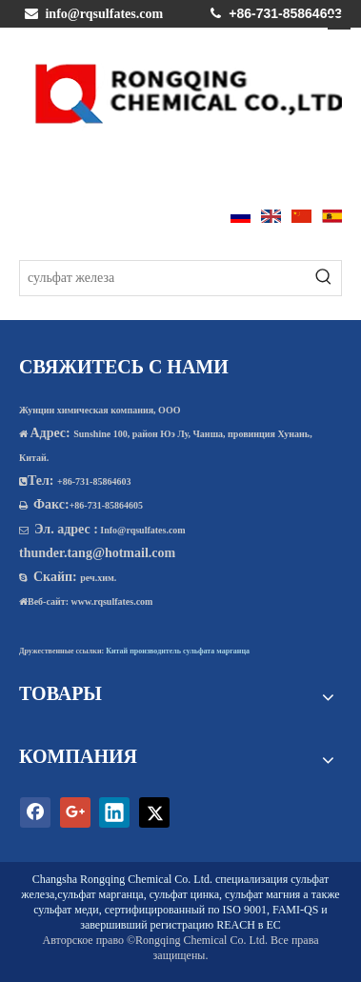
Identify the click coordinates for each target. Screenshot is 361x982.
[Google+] (75, 812)
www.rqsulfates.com (112, 601)
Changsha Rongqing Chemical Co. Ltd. (122, 879)
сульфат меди (65, 909)
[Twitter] (154, 812)
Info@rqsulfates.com (142, 530)
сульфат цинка (184, 894)
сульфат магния (262, 894)
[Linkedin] (114, 812)
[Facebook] (35, 812)
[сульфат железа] (163, 278)
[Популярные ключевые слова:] (324, 278)
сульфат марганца (100, 894)
